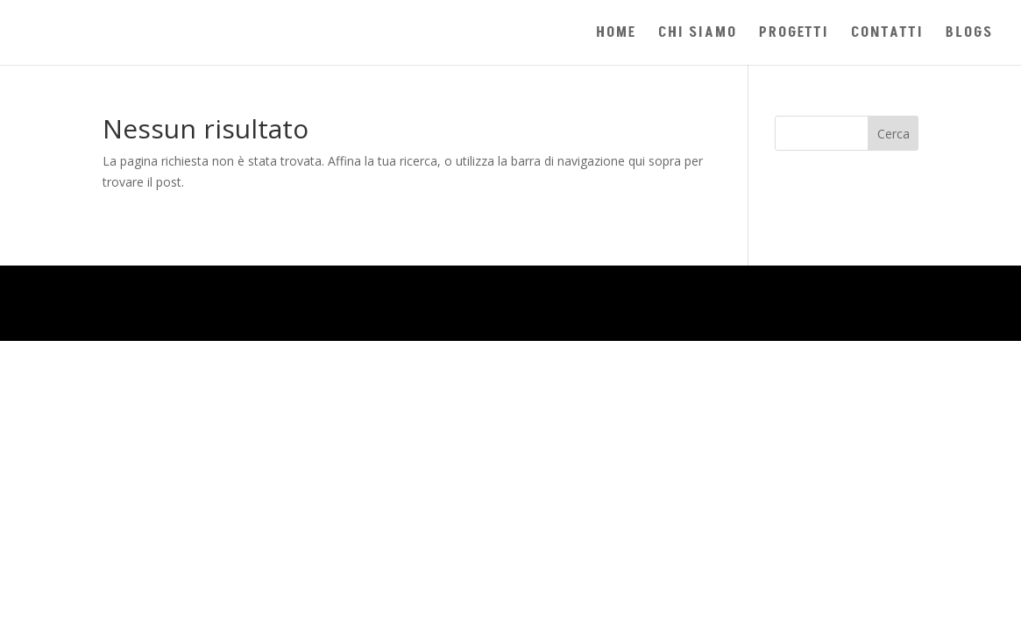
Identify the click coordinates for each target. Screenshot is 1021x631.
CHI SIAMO (697, 34)
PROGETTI (794, 34)
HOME (616, 34)
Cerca (893, 133)
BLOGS (969, 34)
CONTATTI (887, 34)
